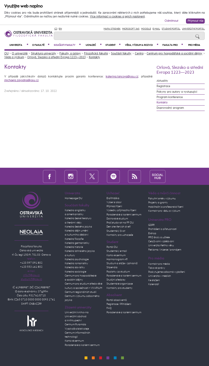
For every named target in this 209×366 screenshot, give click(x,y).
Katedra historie (74, 247)
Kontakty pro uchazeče (120, 235)
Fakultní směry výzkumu (162, 198)
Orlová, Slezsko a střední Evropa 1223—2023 (56, 57)
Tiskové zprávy (156, 268)
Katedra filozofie (74, 239)
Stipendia (112, 267)
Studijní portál (171, 29)
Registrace (163, 86)
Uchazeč (94, 45)
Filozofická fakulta (96, 53)
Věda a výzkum (14, 57)
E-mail (156, 29)
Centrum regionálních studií (80, 292)
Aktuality (162, 81)
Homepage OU (73, 198)
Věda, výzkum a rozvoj (141, 45)
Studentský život (116, 231)
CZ (55, 29)
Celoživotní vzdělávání (161, 241)
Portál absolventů (117, 300)
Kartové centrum (74, 340)
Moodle (146, 29)
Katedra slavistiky (75, 267)
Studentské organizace (120, 283)
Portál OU (112, 247)
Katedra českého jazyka (78, 226)
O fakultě (40, 45)
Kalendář (153, 284)
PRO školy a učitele (159, 237)
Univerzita (18, 45)
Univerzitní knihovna (77, 312)
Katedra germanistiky (77, 243)
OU (6, 53)
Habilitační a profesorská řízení (165, 207)
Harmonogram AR (117, 259)
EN (60, 29)
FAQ (109, 308)
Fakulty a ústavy (70, 53)
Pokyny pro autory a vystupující (177, 92)
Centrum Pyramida (75, 324)
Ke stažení (154, 280)
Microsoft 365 (130, 29)
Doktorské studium (117, 218)
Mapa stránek (112, 29)
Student (112, 45)
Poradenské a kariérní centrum (82, 345)
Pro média (194, 45)
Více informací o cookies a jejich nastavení (117, 16)
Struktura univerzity (43, 53)
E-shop (152, 233)
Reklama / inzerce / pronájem (164, 249)
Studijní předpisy (116, 279)
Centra (139, 53)
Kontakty (94, 57)
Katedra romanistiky (76, 263)
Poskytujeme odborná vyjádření (166, 272)
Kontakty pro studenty (119, 288)
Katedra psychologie (77, 259)
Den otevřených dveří (119, 226)
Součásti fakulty (67, 45)
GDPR (151, 225)
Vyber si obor (114, 202)
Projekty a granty (158, 202)
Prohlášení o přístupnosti (162, 229)
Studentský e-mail (117, 251)
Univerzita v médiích (159, 276)
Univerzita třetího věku (161, 245)
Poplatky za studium (118, 271)
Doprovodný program (170, 108)
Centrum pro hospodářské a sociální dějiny (174, 53)
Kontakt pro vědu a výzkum (164, 211)
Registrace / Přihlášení (119, 304)
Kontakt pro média (159, 264)
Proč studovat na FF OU (120, 222)
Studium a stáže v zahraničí (122, 263)
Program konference (170, 97)
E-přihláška (113, 198)
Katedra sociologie (75, 271)
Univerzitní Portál (193, 29)
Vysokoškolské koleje (77, 328)
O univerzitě (20, 53)
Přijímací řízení (114, 206)
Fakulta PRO (172, 45)
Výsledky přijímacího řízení (121, 210)
